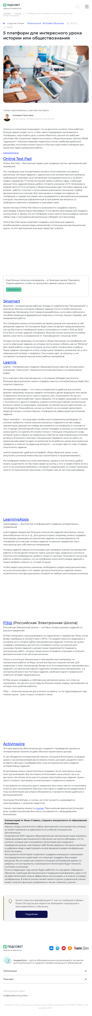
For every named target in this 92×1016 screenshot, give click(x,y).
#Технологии (34, 23)
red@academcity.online (15, 995)
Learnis (9, 362)
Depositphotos (11, 153)
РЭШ (7, 623)
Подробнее (31, 914)
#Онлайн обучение (53, 23)
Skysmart (11, 301)
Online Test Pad (17, 158)
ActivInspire (14, 744)
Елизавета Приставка (23, 115)
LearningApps (16, 519)
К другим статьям (13, 23)
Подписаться (13, 289)
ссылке (40, 808)
